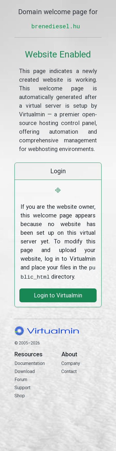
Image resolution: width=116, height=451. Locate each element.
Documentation (29, 362)
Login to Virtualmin (58, 294)
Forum (20, 378)
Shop (19, 394)
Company (70, 362)
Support (22, 386)
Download (24, 370)
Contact (81, 391)
